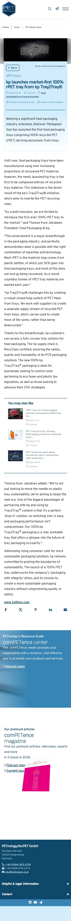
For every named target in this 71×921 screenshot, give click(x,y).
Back (12, 67)
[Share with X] (20, 610)
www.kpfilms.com (16, 602)
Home (17, 27)
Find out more (14, 666)
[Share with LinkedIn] (50, 610)
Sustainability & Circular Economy (22, 97)
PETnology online (33, 27)
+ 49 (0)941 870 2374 (16, 865)
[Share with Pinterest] (36, 610)
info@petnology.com (15, 872)
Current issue (15, 770)
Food (43, 93)
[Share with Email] (65, 610)
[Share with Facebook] (6, 610)
